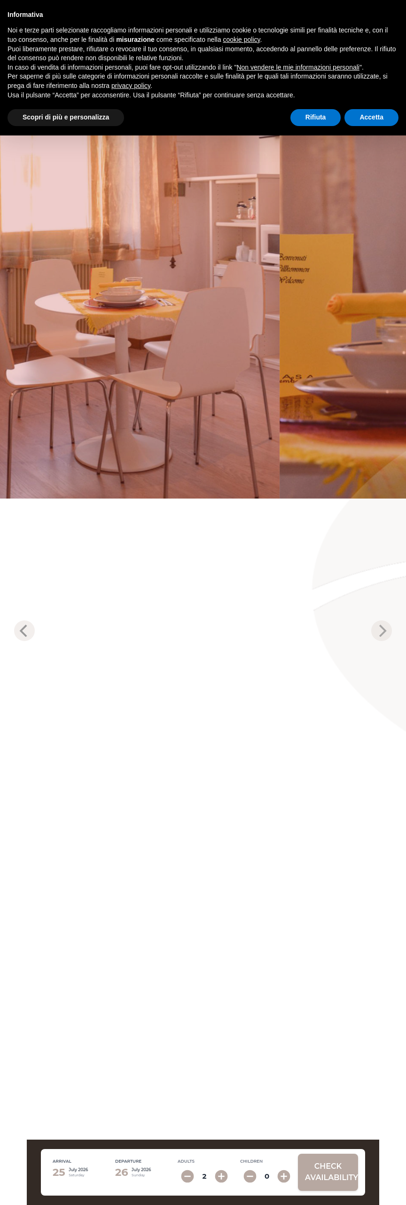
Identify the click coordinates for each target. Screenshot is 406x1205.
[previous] (24, 630)
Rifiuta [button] (315, 117)
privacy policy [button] (130, 85)
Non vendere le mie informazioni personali (297, 67)
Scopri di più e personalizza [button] (66, 117)
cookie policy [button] (241, 39)
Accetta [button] (371, 117)
